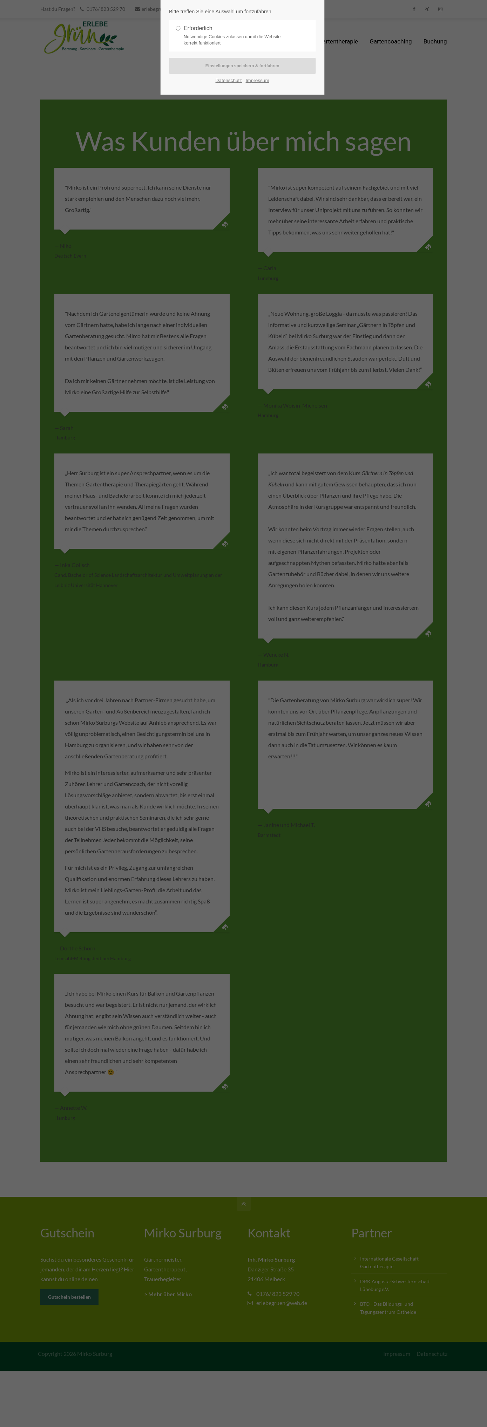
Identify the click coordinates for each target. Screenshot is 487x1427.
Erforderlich (240, 35)
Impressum (257, 80)
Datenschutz (229, 80)
